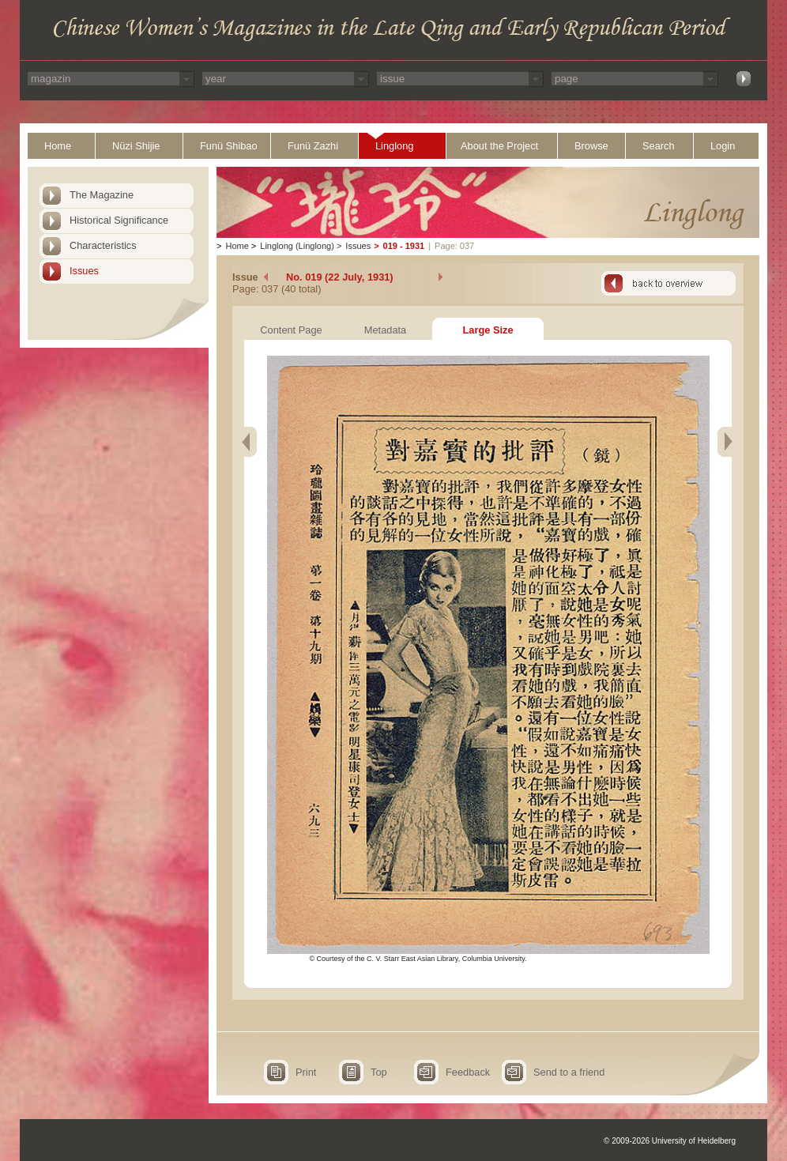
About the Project (499, 146)
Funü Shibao (229, 146)
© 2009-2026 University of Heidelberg (670, 1140)
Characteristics (103, 245)
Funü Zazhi (313, 146)
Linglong (394, 146)
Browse (591, 146)
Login (722, 146)
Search (658, 146)
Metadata (385, 330)
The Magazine (102, 195)
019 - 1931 (404, 246)
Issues (84, 271)
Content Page (291, 330)
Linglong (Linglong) (297, 246)
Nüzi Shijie (136, 146)
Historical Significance (119, 220)
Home (57, 146)
